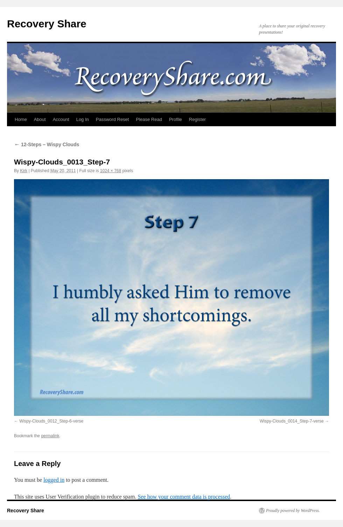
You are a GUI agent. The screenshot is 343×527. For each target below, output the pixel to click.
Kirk (23, 170)
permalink (50, 435)
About (40, 119)
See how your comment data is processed (184, 497)
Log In (82, 119)
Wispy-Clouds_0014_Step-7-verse (292, 421)
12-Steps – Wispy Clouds (46, 144)
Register (197, 119)
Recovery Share (46, 23)
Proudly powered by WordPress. (293, 510)
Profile (175, 119)
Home (21, 119)
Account (61, 119)
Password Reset (112, 119)
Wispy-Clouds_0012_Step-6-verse (51, 421)
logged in (53, 480)
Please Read (149, 119)
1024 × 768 (110, 170)
